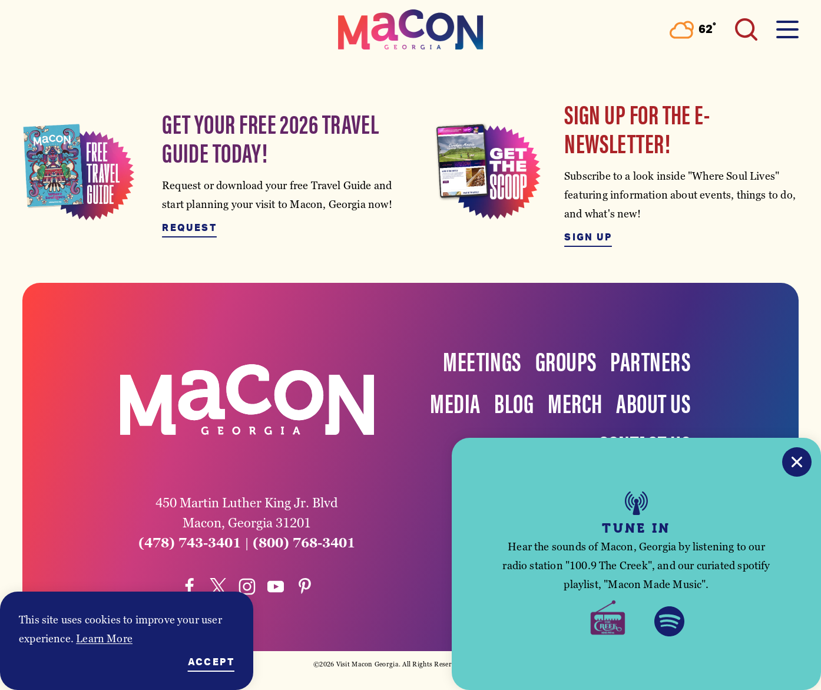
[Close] (797, 462)
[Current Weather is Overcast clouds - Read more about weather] (693, 30)
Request (189, 228)
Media (455, 402)
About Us (653, 402)
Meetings (482, 360)
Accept (211, 662)
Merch (575, 402)
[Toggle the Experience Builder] (112, 29)
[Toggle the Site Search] (746, 29)
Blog (514, 402)
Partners (650, 360)
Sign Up (588, 237)
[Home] (410, 29)
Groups (566, 360)
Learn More (104, 638)
